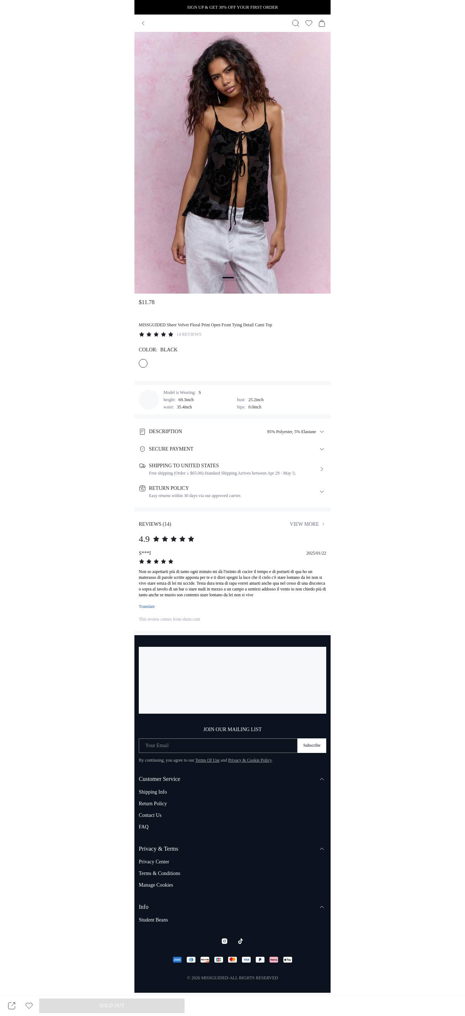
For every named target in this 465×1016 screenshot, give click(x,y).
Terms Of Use (207, 760)
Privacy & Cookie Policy (250, 760)
